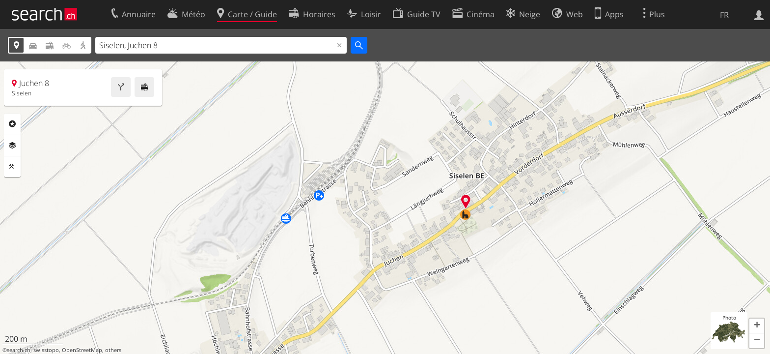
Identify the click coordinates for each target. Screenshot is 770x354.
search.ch (18, 350)
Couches (12, 145)
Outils (12, 166)
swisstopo (46, 350)
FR (724, 14)
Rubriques (12, 124)
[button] (756, 326)
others (113, 350)
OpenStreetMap (82, 350)
